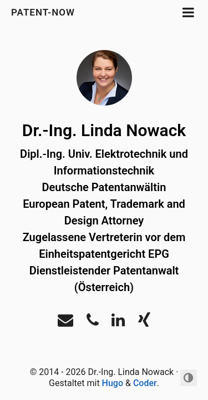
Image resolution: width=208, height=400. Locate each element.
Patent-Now (44, 12)
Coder (145, 383)
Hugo (112, 383)
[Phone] (93, 322)
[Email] (65, 322)
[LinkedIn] (118, 322)
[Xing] (144, 322)
